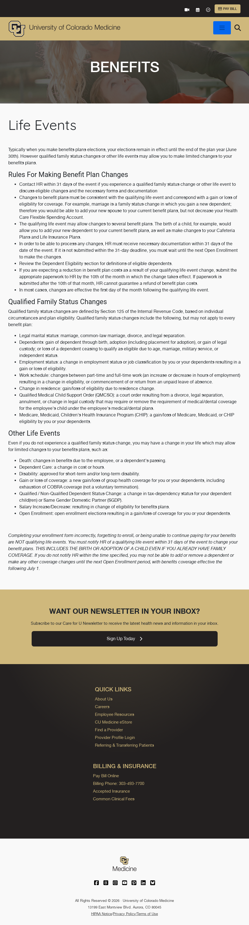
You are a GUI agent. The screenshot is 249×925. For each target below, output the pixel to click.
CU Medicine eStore (113, 722)
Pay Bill (227, 9)
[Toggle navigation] (222, 27)
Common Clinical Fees (114, 798)
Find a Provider (109, 729)
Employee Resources (114, 714)
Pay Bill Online (106, 775)
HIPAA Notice (101, 914)
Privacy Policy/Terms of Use (135, 914)
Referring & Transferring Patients (124, 745)
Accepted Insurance (111, 791)
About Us (104, 699)
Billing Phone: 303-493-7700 (118, 783)
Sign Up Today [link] (124, 638)
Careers (102, 706)
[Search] (238, 27)
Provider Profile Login (115, 737)
